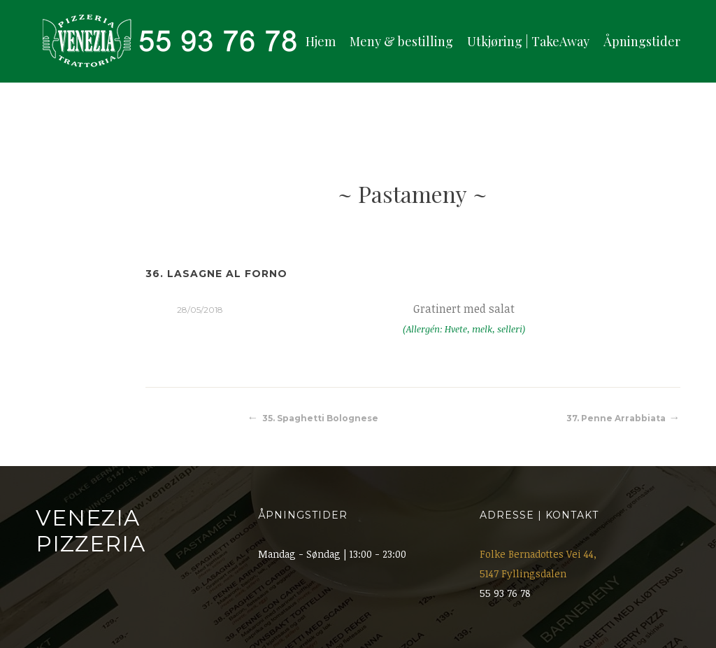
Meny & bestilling (401, 41)
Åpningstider (641, 41)
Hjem (321, 41)
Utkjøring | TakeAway (528, 41)
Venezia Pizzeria (90, 531)
